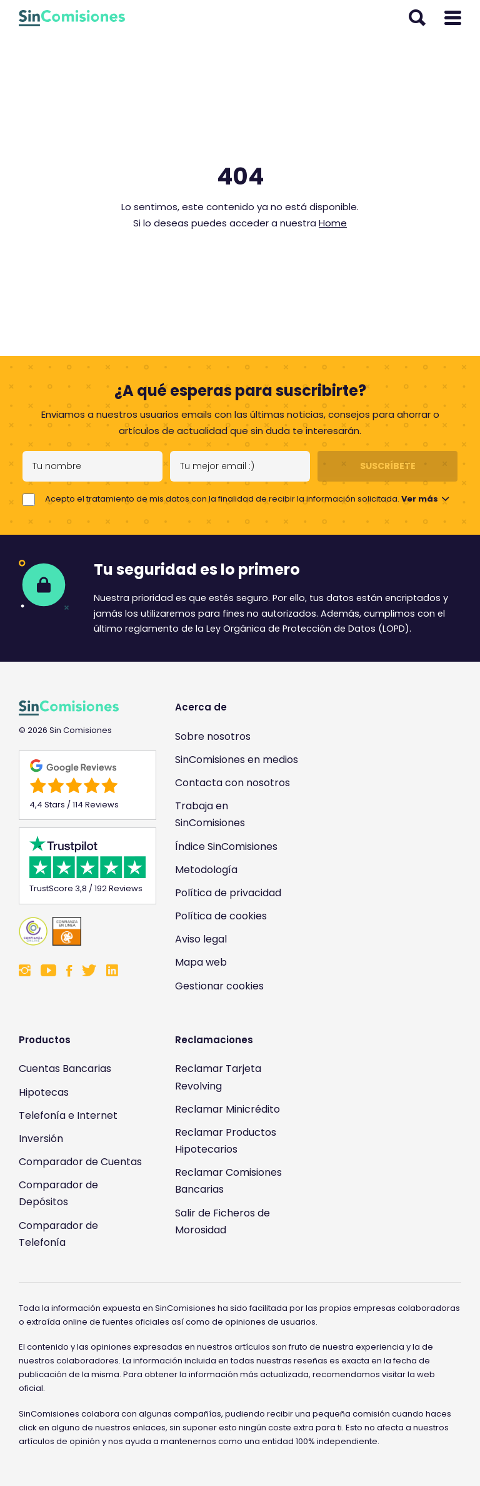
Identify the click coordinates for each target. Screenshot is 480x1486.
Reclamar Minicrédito (227, 1109)
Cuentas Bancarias (65, 1068)
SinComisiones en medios (236, 759)
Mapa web (201, 962)
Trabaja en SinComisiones (210, 814)
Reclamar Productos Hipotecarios (225, 1140)
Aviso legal (201, 939)
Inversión (41, 1138)
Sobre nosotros (213, 736)
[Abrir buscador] (417, 18)
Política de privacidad (228, 893)
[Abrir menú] (452, 18)
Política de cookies (221, 916)
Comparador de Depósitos (58, 1193)
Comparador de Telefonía (58, 1234)
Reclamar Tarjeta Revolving (218, 1077)
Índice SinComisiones (226, 846)
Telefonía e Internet (68, 1115)
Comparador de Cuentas (80, 1162)
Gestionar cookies (219, 986)
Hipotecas (44, 1092)
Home (333, 223)
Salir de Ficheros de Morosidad (222, 1221)
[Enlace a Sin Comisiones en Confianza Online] (81, 931)
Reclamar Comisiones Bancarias (228, 1180)
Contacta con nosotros (232, 783)
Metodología (206, 869)
